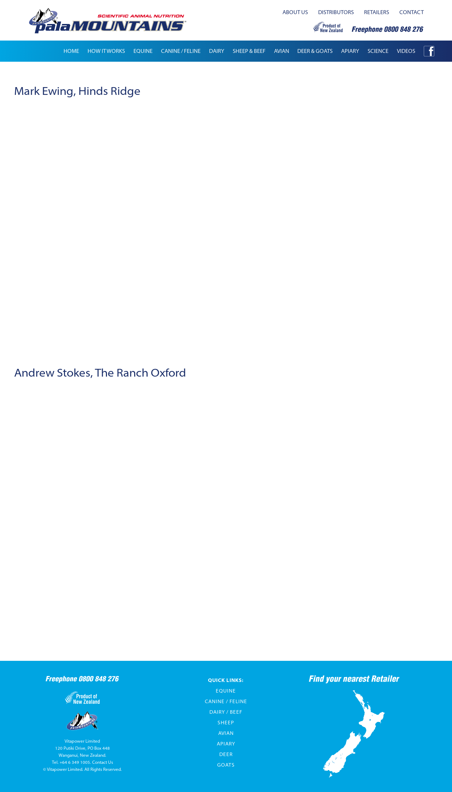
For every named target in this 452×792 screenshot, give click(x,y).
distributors (336, 12)
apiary (350, 51)
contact (411, 12)
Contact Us (102, 762)
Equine (226, 691)
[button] (143, 51)
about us (295, 12)
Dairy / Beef (225, 712)
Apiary (226, 744)
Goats (226, 765)
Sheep (226, 722)
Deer (226, 754)
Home (71, 51)
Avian (226, 733)
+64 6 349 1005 (75, 762)
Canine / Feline (226, 701)
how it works (106, 51)
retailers (376, 12)
